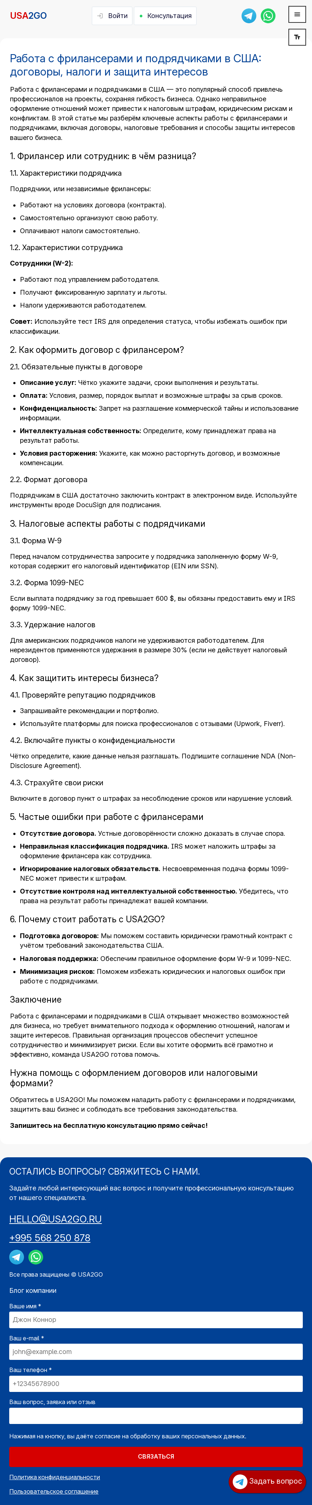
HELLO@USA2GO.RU (55, 1219)
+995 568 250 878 (49, 1237)
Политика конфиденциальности (54, 1477)
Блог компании (32, 1290)
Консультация (169, 16)
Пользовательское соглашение (53, 1491)
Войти (118, 16)
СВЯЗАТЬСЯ (156, 1456)
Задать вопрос (267, 1481)
